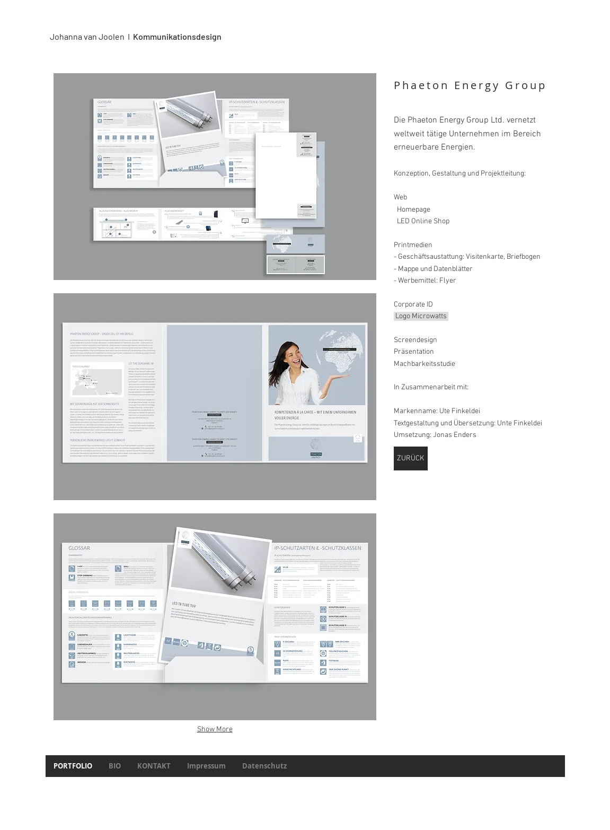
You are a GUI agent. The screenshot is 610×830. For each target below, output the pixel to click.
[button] (215, 176)
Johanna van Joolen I (91, 36)
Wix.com (353, 788)
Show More (215, 729)
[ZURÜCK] (411, 458)
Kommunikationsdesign (177, 36)
